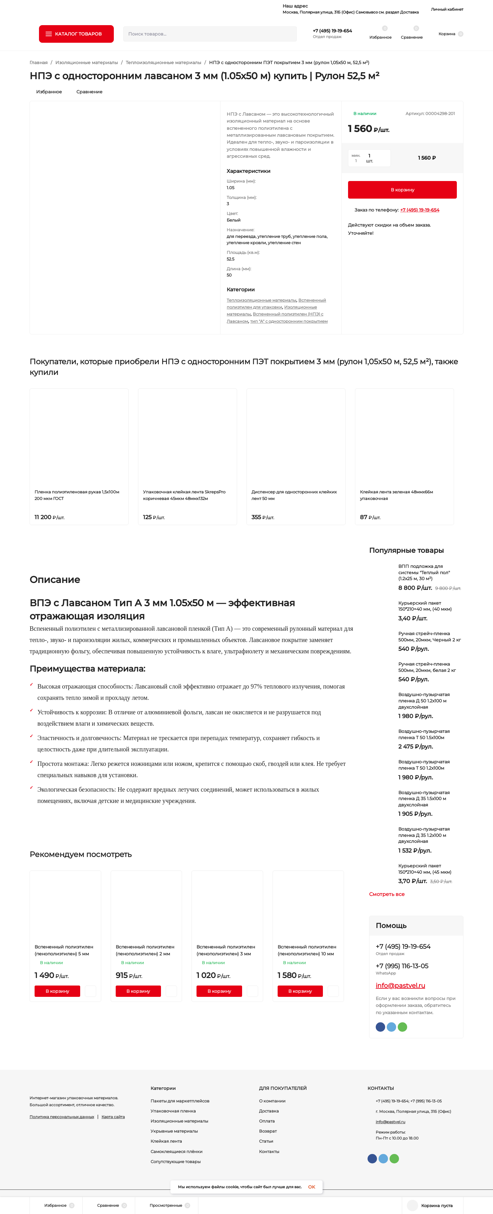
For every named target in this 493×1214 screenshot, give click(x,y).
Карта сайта (113, 1116)
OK (311, 1187)
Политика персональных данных (62, 1116)
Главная (38, 62)
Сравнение (86, 92)
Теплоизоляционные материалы (163, 62)
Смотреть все (389, 894)
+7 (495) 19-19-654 (332, 31)
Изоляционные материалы (86, 62)
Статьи (266, 1141)
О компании (272, 1100)
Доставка (269, 1110)
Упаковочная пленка (173, 1110)
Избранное (46, 92)
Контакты (269, 1151)
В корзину (402, 190)
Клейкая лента (166, 1141)
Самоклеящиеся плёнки (176, 1151)
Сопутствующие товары (176, 1161)
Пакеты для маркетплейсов (180, 1100)
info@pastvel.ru (400, 985)
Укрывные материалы (174, 1131)
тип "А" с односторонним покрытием (289, 321)
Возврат (268, 1131)
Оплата (267, 1120)
